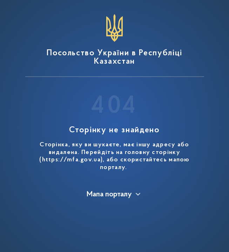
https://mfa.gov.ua (71, 160)
